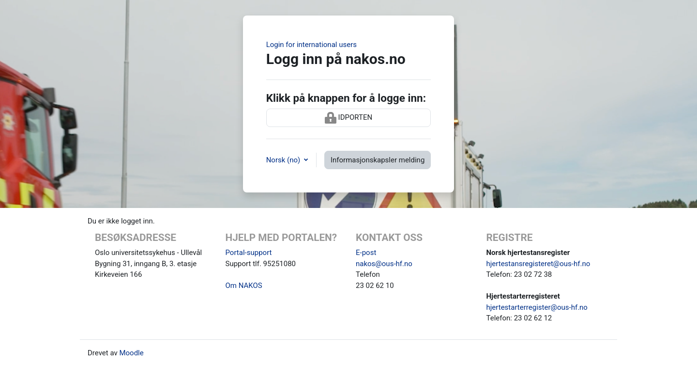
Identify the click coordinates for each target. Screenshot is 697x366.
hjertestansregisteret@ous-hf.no (538, 263)
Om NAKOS (244, 285)
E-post (366, 252)
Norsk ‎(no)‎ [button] (284, 160)
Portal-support (249, 252)
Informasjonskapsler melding (377, 160)
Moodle (131, 353)
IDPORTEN (348, 118)
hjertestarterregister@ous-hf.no (537, 307)
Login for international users (311, 44)
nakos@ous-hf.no (384, 263)
